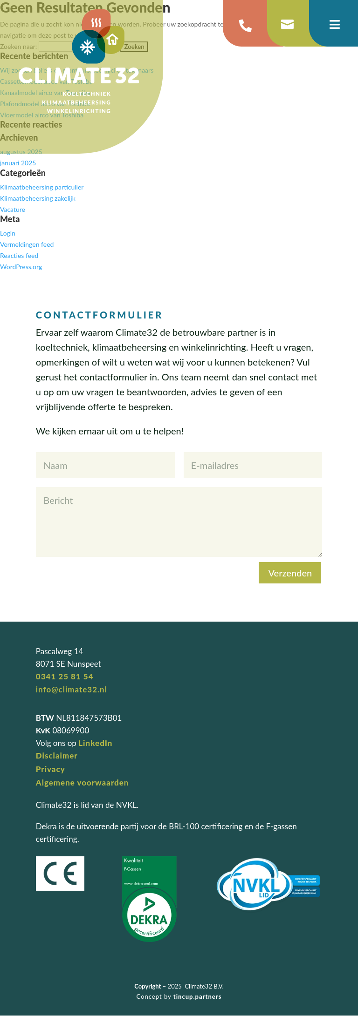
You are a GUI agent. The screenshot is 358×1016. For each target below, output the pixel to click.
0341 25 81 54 (65, 676)
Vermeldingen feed (27, 244)
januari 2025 (18, 163)
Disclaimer (57, 755)
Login (7, 233)
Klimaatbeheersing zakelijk (38, 198)
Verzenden (290, 572)
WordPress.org (21, 267)
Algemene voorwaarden (83, 782)
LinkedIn (95, 743)
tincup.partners (197, 996)
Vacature (12, 209)
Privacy (50, 769)
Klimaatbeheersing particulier (41, 187)
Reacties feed (19, 255)
